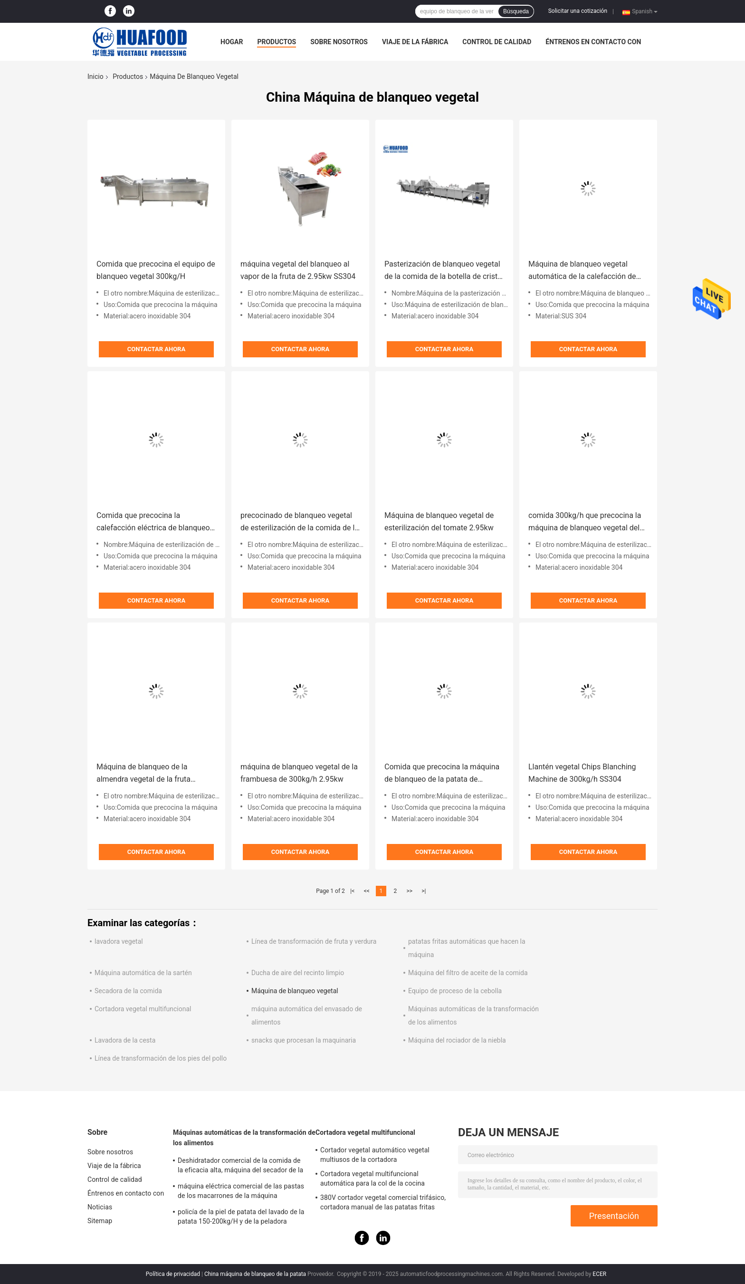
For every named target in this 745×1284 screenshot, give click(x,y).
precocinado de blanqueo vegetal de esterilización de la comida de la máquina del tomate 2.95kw (299, 522)
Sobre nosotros (339, 42)
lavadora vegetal (119, 941)
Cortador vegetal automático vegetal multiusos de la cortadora (375, 1154)
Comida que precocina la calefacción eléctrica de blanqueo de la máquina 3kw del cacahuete (153, 522)
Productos (276, 42)
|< (352, 891)
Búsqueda (516, 11)
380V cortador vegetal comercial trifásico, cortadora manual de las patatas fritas (383, 1202)
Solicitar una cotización (577, 11)
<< (367, 891)
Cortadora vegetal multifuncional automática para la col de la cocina (372, 1178)
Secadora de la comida (128, 991)
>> (409, 891)
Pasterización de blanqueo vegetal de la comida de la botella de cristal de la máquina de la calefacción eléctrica (444, 271)
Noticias (99, 1207)
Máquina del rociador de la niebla (457, 1040)
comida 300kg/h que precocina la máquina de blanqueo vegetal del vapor (584, 522)
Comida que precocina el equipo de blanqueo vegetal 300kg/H (155, 270)
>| (423, 891)
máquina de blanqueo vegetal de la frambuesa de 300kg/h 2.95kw (299, 773)
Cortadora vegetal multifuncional (143, 1009)
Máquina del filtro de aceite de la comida (468, 973)
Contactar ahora (156, 349)
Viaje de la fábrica (415, 42)
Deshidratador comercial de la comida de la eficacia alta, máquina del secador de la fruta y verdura (240, 1167)
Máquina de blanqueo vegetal (294, 991)
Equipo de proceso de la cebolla (455, 991)
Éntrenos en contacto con (593, 42)
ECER (599, 1274)
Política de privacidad (173, 1274)
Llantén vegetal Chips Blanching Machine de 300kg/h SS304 (582, 773)
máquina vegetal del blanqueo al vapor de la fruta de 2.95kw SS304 (297, 270)
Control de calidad (496, 42)
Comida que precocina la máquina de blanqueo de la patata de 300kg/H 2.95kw (441, 774)
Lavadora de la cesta (125, 1040)
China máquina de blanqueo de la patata (255, 1274)
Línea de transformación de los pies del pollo (161, 1058)
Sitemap (99, 1221)
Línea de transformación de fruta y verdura (313, 941)
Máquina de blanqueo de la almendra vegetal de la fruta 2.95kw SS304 (143, 774)
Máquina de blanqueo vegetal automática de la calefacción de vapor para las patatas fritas (582, 271)
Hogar (231, 42)
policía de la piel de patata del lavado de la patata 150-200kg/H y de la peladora (241, 1216)
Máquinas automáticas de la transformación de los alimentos (244, 1138)
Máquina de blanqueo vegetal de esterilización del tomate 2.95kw (439, 521)
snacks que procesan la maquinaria (303, 1040)
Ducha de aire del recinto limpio (297, 973)
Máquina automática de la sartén (143, 973)
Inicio (95, 76)
